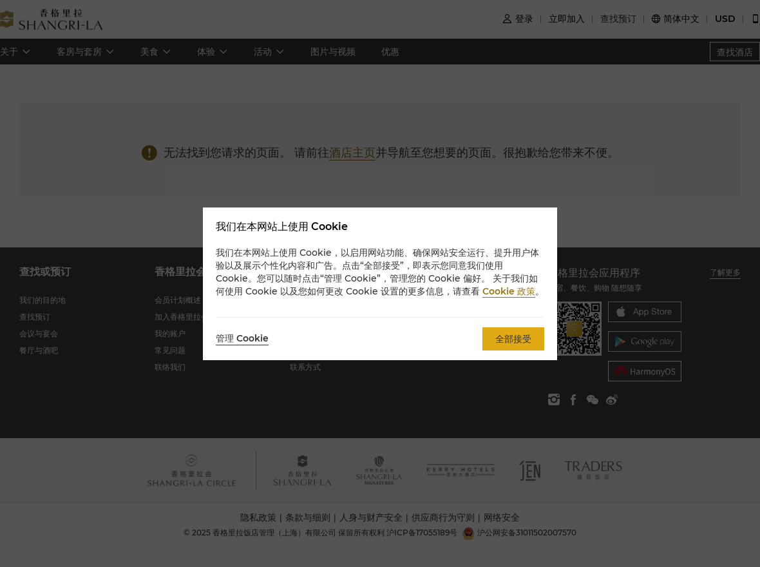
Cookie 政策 (508, 291)
